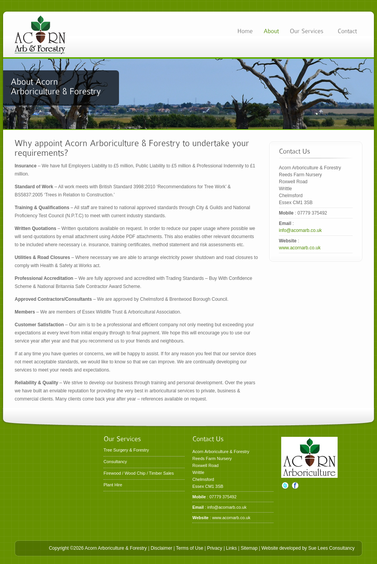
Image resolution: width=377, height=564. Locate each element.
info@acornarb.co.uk (300, 230)
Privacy (214, 548)
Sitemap (249, 548)
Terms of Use (189, 548)
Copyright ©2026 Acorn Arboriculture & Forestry (98, 548)
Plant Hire (113, 484)
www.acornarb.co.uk (300, 247)
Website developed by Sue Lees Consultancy (308, 548)
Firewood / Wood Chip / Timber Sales (139, 473)
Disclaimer (161, 548)
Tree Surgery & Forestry (126, 450)
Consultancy (115, 461)
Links (231, 548)
